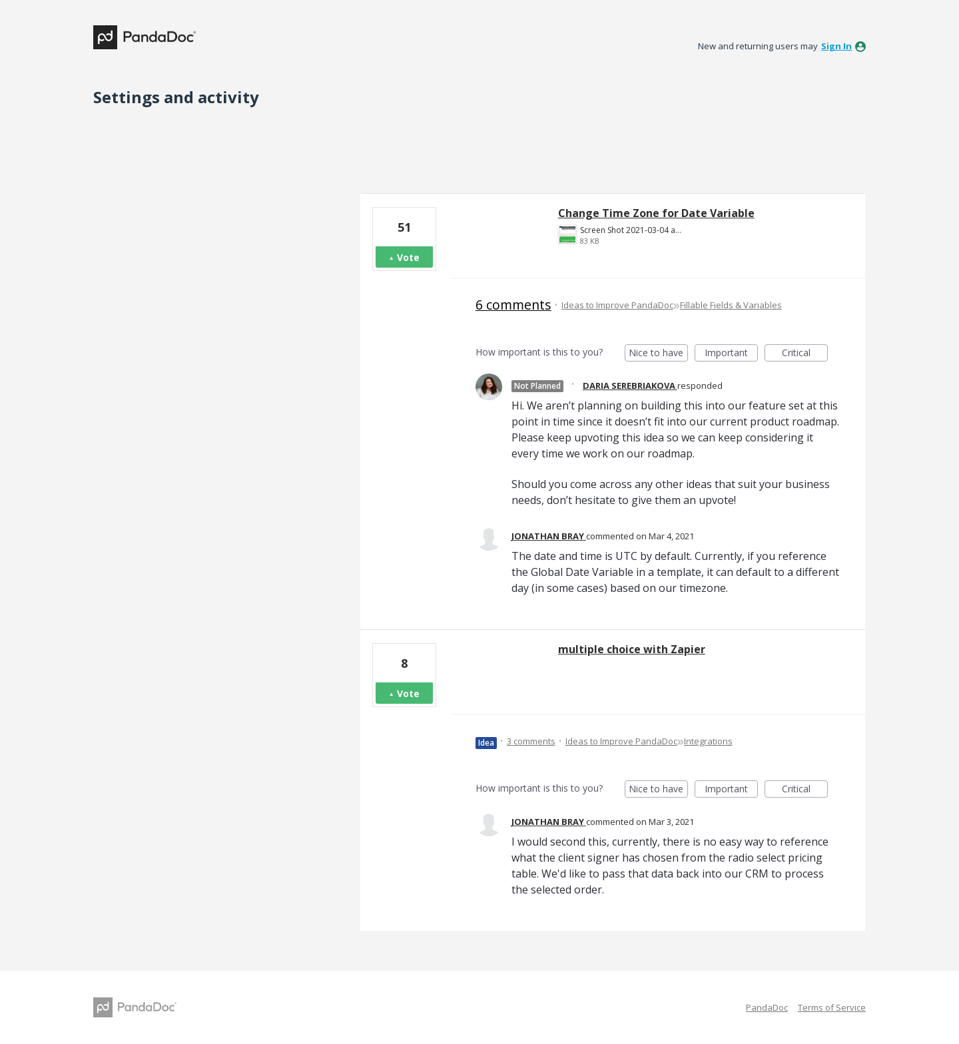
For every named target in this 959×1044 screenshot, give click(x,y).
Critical (805, 354)
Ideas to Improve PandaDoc (617, 305)
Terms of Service (832, 1007)
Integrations (708, 741)
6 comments (513, 305)
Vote (408, 257)
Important (731, 354)
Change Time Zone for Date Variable (656, 213)
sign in (836, 46)
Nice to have (658, 354)
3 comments (531, 741)
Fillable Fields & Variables (731, 305)
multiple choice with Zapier (631, 649)
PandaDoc (767, 1007)
